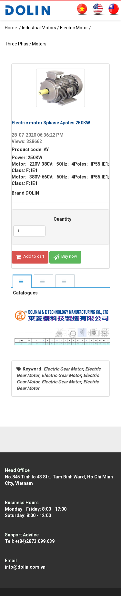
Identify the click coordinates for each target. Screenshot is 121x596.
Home (11, 27)
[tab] (22, 281)
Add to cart (30, 257)
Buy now (65, 257)
